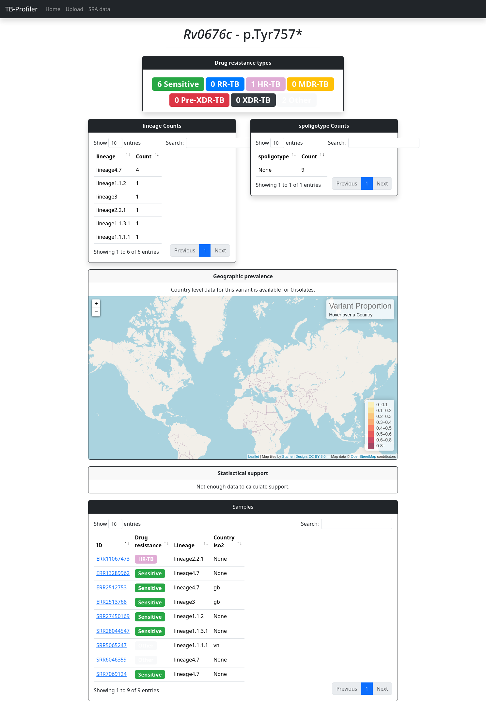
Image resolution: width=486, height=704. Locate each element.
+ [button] (96, 304)
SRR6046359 (111, 651)
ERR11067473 (113, 550)
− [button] (96, 312)
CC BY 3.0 (317, 456)
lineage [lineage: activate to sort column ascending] (106, 156)
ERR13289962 (113, 565)
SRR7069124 (111, 666)
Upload (74, 9)
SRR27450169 (113, 608)
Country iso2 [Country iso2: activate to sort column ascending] (244, 537)
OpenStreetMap (363, 456)
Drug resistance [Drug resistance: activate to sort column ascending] (155, 537)
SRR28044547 (113, 623)
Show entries (117, 143)
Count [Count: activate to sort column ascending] (143, 156)
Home (52, 9)
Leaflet (253, 456)
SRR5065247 (111, 637)
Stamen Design (294, 456)
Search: (211, 143)
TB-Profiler (21, 9)
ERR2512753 (111, 579)
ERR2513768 (111, 594)
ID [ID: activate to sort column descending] (99, 537)
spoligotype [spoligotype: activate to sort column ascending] (274, 156)
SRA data (99, 9)
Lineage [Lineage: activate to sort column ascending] (198, 537)
